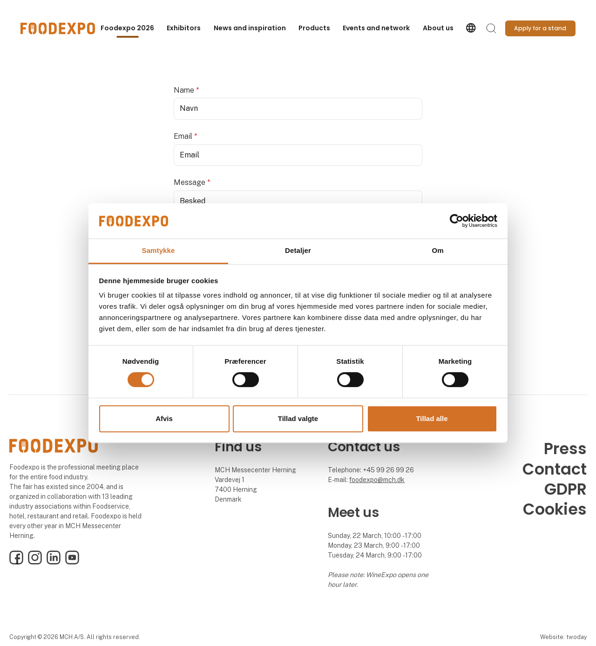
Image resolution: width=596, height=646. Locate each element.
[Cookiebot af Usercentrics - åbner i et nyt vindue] (456, 221)
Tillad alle (431, 418)
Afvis (164, 418)
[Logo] (57, 28)
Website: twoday (563, 636)
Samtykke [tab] (158, 251)
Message (192, 182)
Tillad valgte (298, 418)
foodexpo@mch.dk (377, 479)
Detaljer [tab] (298, 251)
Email (185, 136)
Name (186, 90)
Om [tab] (437, 251)
